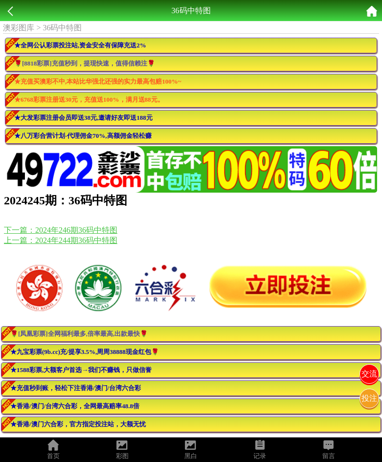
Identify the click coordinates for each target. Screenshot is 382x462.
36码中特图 (62, 27)
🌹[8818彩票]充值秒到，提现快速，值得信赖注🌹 (84, 63)
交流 (369, 374)
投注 (369, 398)
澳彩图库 (18, 27)
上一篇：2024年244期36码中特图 (60, 240)
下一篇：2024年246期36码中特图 (60, 230)
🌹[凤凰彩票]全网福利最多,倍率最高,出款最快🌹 (79, 333)
